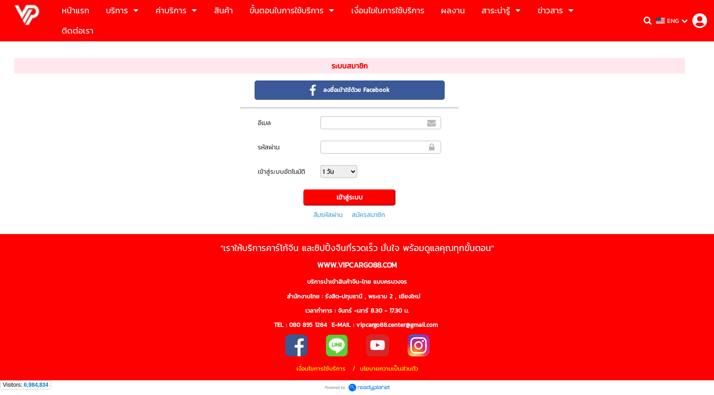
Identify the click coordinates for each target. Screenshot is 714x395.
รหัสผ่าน (268, 147)
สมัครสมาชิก (368, 215)
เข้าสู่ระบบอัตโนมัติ (281, 172)
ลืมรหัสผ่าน (327, 215)
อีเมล (264, 123)
